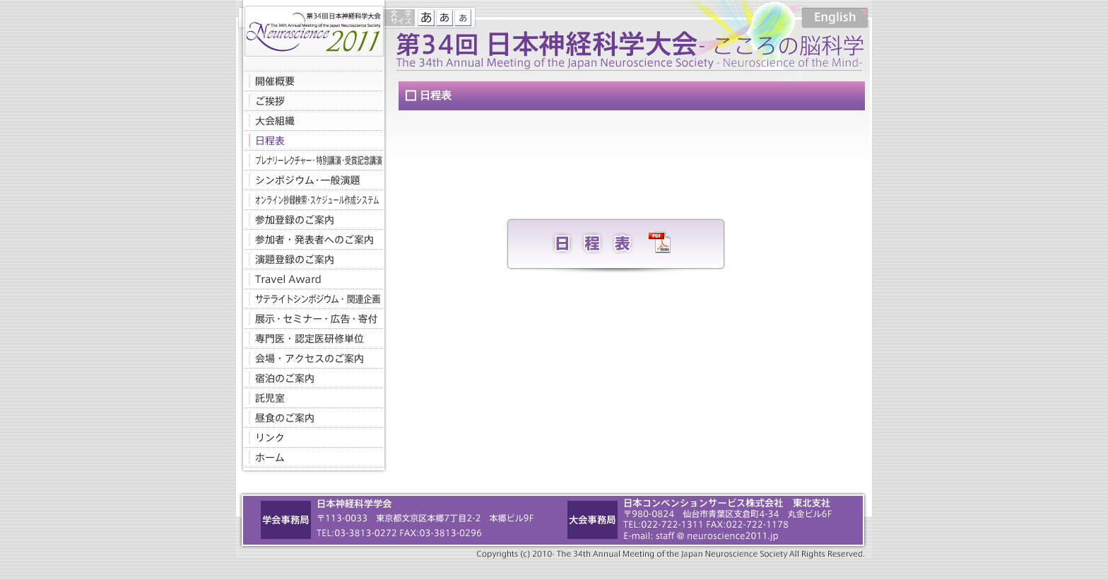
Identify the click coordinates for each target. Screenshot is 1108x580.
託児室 (310, 397)
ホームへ (310, 457)
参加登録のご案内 (310, 219)
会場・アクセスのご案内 (310, 358)
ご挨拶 (310, 100)
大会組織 (310, 120)
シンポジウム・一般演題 (310, 180)
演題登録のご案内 (310, 259)
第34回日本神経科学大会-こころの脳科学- (310, 28)
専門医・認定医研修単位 (310, 338)
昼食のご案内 (310, 417)
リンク (310, 437)
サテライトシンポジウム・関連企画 (310, 298)
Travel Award (310, 279)
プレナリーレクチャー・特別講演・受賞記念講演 (310, 160)
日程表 (310, 140)
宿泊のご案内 (310, 378)
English (834, 17)
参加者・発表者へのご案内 (310, 239)
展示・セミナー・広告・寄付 (310, 318)
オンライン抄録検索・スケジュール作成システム (310, 199)
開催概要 (310, 81)
